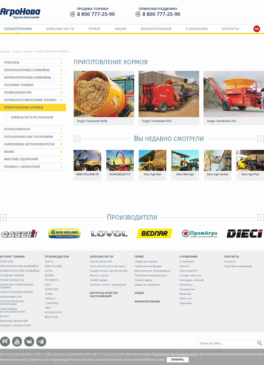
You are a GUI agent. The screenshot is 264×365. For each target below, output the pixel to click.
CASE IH (49, 261)
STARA (48, 293)
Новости (185, 266)
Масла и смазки (99, 275)
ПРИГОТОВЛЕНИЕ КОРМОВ (23, 107)
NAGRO (9, 152)
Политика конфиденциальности (174, 354)
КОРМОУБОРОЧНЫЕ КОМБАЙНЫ (27, 77)
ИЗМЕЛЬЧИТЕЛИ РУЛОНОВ (32, 117)
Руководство (187, 289)
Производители (57, 256)
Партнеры (186, 303)
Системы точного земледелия (108, 284)
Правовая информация (238, 266)
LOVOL (49, 270)
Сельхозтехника (18, 29)
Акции (120, 29)
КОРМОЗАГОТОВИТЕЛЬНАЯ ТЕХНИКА (30, 100)
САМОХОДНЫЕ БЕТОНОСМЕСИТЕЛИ (29, 144)
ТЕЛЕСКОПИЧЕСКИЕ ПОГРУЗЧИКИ (28, 137)
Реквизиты (186, 284)
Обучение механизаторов (150, 275)
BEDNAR (49, 275)
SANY (48, 307)
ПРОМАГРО (52, 279)
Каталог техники (22, 51)
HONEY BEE (51, 289)
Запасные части (60, 29)
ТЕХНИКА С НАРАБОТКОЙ (22, 167)
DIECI (48, 284)
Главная (5, 51)
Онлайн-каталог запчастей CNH (109, 270)
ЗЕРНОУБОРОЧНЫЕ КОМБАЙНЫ (27, 70)
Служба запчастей (101, 261)
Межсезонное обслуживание (152, 270)
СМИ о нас (186, 298)
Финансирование (156, 29)
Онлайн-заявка (99, 279)
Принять (177, 359)
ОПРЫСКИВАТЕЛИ (17, 129)
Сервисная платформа (148, 266)
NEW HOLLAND (53, 266)
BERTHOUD (51, 316)
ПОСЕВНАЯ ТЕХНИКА (18, 85)
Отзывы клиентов (190, 275)
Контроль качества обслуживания (104, 294)
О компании (196, 29)
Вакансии (185, 293)
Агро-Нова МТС (189, 270)
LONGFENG (51, 303)
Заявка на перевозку (147, 284)
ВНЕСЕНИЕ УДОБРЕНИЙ (21, 159)
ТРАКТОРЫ (11, 63)
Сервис (94, 29)
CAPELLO (50, 298)
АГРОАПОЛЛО (53, 312)
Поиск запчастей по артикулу (107, 266)
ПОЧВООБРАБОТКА (17, 92)
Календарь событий (192, 279)
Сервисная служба (146, 261)
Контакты (230, 29)
